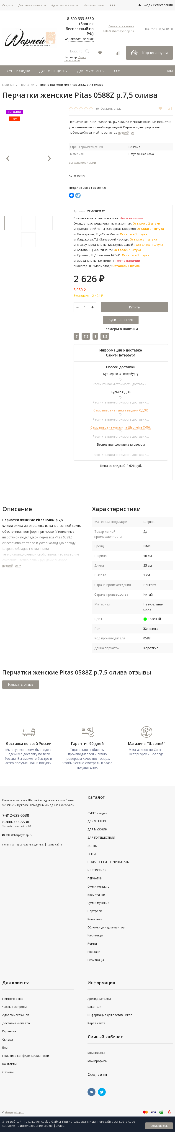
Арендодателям (99, 999)
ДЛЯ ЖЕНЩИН (53, 70)
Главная (8, 84)
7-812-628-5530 (15, 815)
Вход (146, 5)
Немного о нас (94, 5)
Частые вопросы (14, 1007)
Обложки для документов (106, 927)
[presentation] (8, 158)
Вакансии (94, 1007)
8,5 (104, 336)
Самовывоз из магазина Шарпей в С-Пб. (120, 427)
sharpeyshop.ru (14, 1112)
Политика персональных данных (23, 844)
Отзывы (8, 1072)
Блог (5, 1048)
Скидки (7, 1039)
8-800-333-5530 (15, 821)
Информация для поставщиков (110, 1015)
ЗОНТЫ (93, 846)
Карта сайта (54, 844)
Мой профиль (97, 1061)
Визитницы (96, 960)
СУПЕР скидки (18, 70)
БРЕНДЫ (166, 71)
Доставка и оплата (32, 5)
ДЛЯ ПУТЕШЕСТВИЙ (101, 837)
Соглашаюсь (159, 1126)
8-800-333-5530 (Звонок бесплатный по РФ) (80, 26)
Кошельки (95, 919)
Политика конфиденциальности (25, 1056)
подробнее (11, 566)
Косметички (96, 895)
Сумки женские (98, 886)
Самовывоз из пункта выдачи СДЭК (120, 410)
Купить (134, 307)
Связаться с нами (121, 26)
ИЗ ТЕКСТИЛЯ (97, 870)
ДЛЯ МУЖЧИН (91, 70)
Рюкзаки (94, 952)
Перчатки (27, 84)
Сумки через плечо (75, 58)
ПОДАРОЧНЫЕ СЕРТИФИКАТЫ (108, 862)
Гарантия (9, 1031)
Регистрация (163, 5)
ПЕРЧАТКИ (95, 878)
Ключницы (95, 935)
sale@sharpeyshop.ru (118, 31)
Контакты (9, 1064)
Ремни (92, 943)
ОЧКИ (92, 854)
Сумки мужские (98, 903)
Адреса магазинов (64, 5)
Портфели (95, 911)
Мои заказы (96, 1053)
